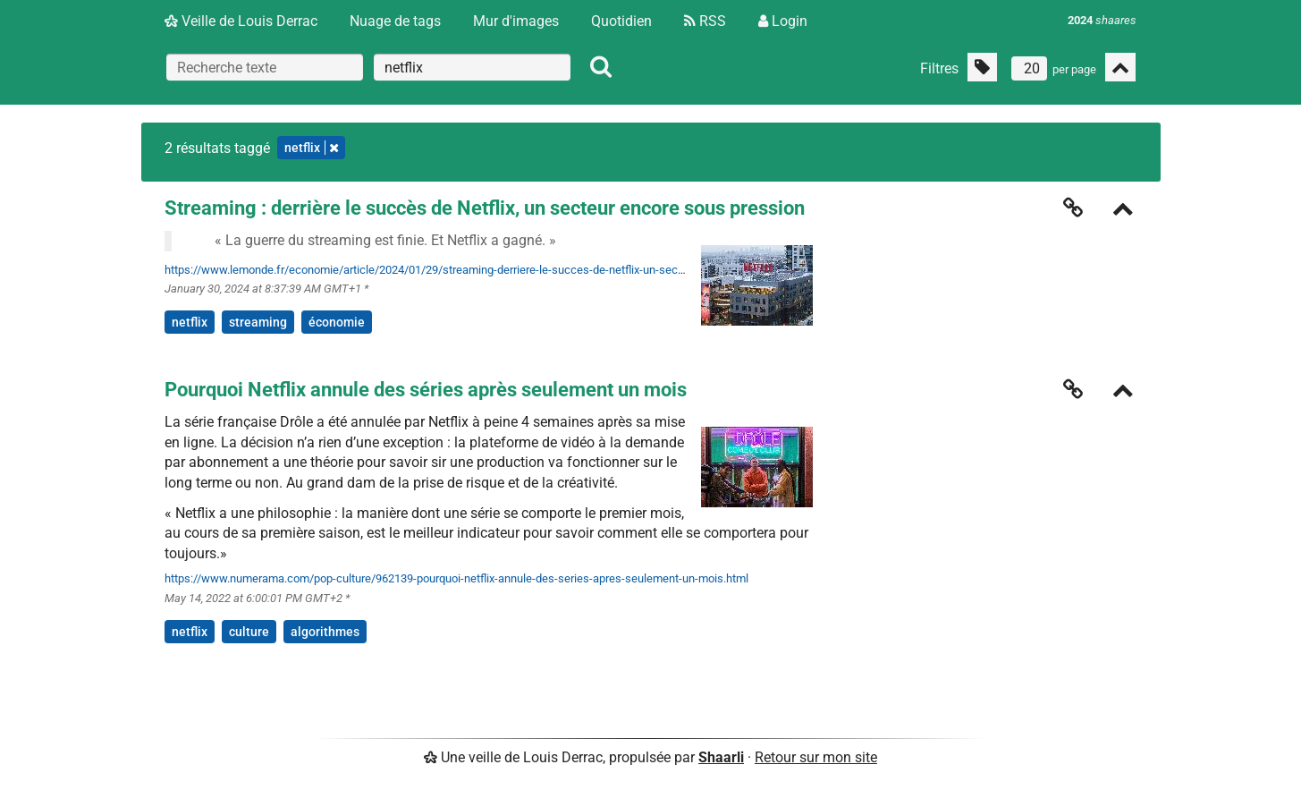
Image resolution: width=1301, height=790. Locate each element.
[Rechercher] (601, 67)
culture (249, 631)
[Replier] (1123, 210)
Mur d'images (516, 21)
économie (336, 322)
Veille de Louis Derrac (241, 21)
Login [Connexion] (782, 21)
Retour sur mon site (816, 757)
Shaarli (721, 757)
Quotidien (621, 21)
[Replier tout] (1120, 67)
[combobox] (472, 67)
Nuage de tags (395, 21)
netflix (189, 322)
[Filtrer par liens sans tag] (982, 67)
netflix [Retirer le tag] (311, 147)
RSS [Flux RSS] (705, 21)
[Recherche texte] (264, 67)
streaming (258, 322)
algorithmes (325, 631)
